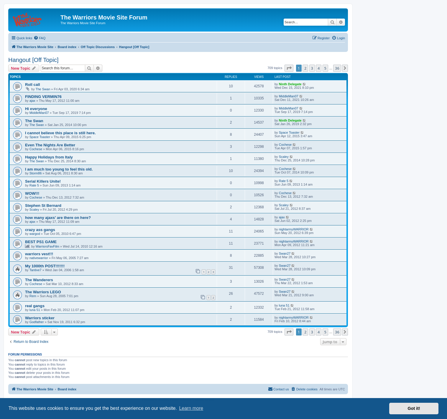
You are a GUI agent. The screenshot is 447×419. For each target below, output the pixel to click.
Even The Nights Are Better (50, 145)
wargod (34, 233)
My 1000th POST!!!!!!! (45, 266)
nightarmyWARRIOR (294, 229)
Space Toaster (39, 137)
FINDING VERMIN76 (43, 96)
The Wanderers (39, 280)
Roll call (32, 84)
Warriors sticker (40, 318)
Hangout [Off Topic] (33, 60)
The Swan (43, 89)
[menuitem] (39, 38)
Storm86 (35, 173)
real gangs (35, 306)
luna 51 (34, 310)
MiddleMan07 (288, 96)
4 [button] (319, 68)
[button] (289, 68)
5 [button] (325, 68)
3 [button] (312, 68)
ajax (32, 100)
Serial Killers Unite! (43, 181)
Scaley (284, 156)
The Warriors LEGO (43, 292)
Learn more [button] (191, 408)
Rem (32, 296)
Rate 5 (34, 185)
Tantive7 (35, 270)
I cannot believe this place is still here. (60, 133)
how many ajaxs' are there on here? (58, 217)
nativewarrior (38, 258)
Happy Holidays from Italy (49, 157)
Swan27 (285, 253)
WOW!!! (32, 193)
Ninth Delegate (290, 84)
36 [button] (337, 68)
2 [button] (305, 68)
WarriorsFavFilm (47, 246)
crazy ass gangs (40, 229)
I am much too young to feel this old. (59, 169)
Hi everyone (36, 109)
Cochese (35, 149)
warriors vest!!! (39, 254)
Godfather (36, 322)
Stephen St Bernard (43, 205)
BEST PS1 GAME (41, 242)
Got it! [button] (414, 408)
